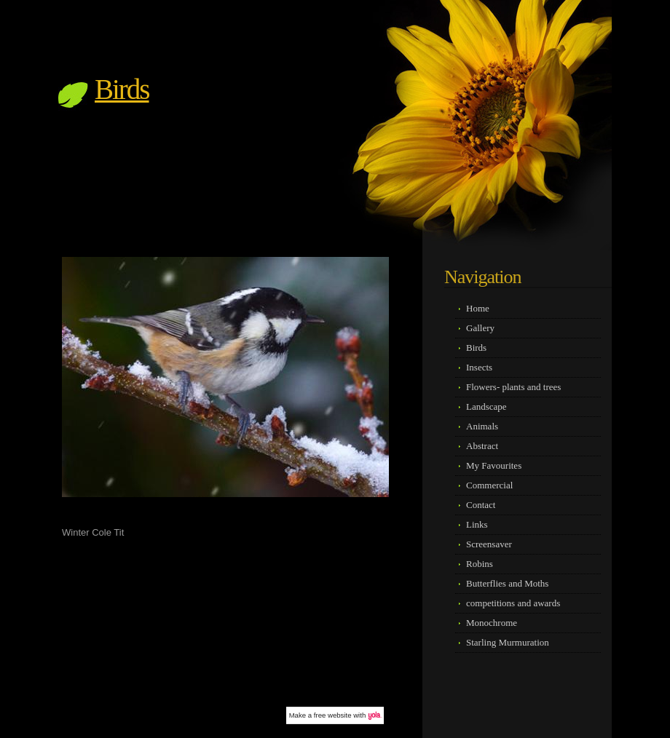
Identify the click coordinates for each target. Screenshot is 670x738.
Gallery (480, 327)
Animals (482, 426)
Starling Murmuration (507, 642)
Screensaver (489, 544)
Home (477, 308)
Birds (122, 89)
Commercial (489, 485)
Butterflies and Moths (507, 583)
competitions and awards (513, 603)
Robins (479, 563)
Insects (479, 367)
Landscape (486, 406)
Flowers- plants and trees (513, 386)
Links (477, 524)
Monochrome (491, 622)
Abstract (482, 445)
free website (333, 715)
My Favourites (493, 465)
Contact (480, 504)
